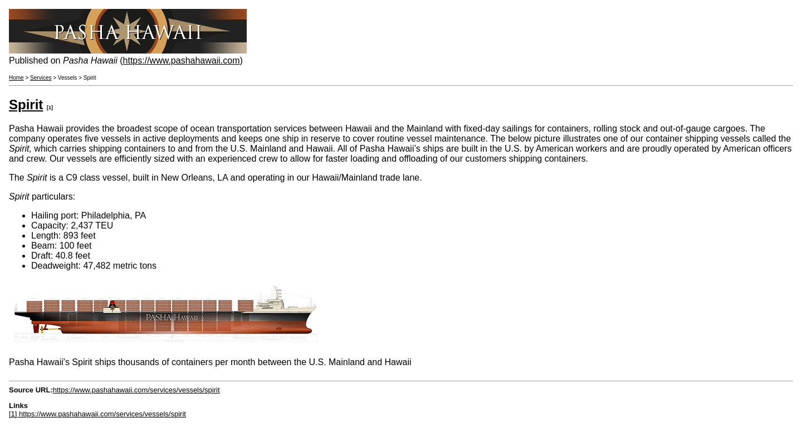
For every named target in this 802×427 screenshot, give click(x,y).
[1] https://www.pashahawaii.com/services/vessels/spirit (97, 414)
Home (16, 78)
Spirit (26, 104)
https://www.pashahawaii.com (181, 60)
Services (40, 78)
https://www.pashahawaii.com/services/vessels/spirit (136, 390)
